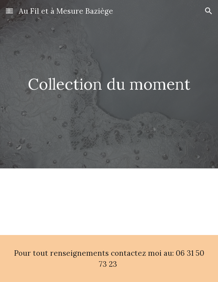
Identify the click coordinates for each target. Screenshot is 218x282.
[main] (109, 84)
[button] (9, 11)
